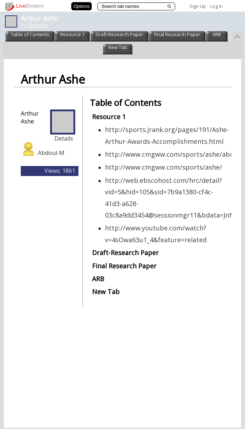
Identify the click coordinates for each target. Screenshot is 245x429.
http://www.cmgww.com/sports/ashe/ (163, 167)
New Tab (117, 47)
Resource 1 (72, 34)
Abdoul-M (38, 25)
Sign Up (197, 6)
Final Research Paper (177, 34)
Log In (216, 6)
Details (63, 138)
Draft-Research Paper (119, 34)
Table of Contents (30, 34)
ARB (216, 34)
